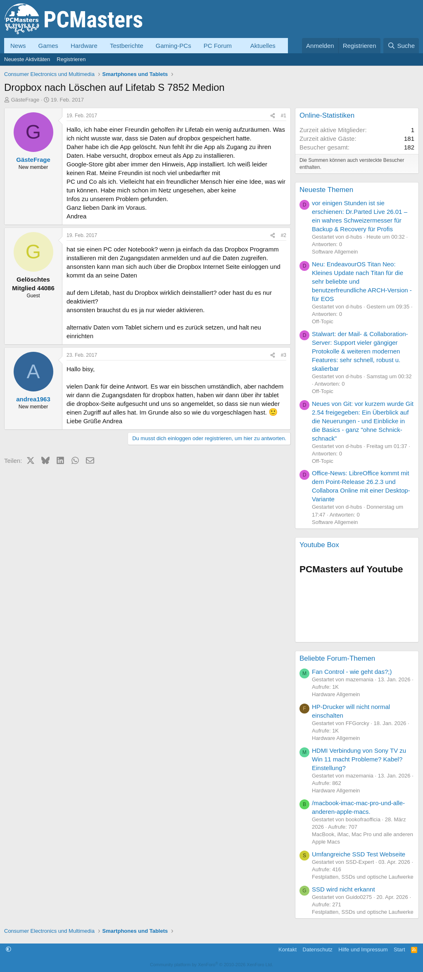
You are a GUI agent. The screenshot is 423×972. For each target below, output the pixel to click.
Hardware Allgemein (336, 694)
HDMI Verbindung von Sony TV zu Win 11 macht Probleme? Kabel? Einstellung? (359, 759)
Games (48, 45)
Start (399, 949)
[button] (238, 45)
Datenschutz (318, 949)
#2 (283, 235)
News (18, 45)
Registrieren (71, 59)
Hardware (84, 45)
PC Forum (218, 45)
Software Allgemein (335, 252)
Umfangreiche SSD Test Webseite (358, 854)
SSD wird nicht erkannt (343, 889)
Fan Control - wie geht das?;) (352, 671)
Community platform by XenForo (211, 964)
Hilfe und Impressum (362, 949)
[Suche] (401, 45)
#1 (283, 116)
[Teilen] (272, 116)
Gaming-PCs (173, 45)
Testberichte (126, 45)
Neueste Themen (326, 190)
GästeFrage (25, 100)
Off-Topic (322, 321)
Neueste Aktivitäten (27, 59)
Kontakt (287, 949)
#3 (283, 355)
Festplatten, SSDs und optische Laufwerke (362, 877)
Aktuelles (263, 45)
